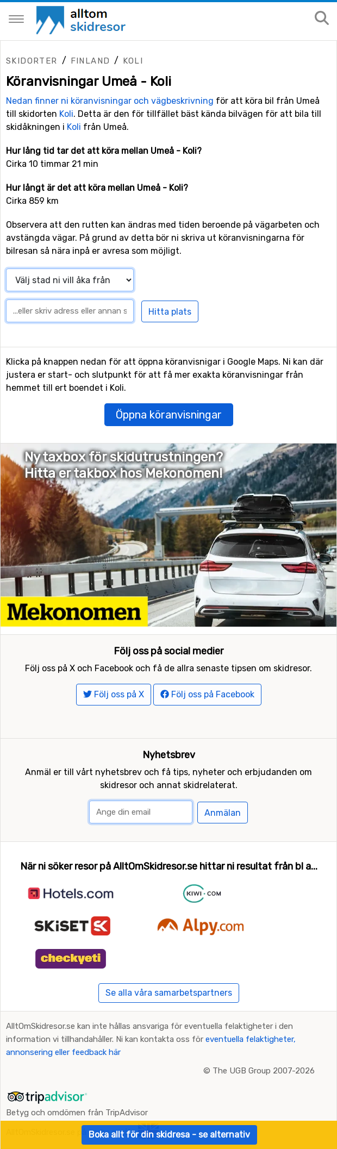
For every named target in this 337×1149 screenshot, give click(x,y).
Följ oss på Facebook (207, 694)
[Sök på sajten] (321, 19)
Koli (133, 61)
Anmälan (222, 813)
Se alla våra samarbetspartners (168, 993)
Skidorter (32, 61)
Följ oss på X (113, 694)
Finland (90, 61)
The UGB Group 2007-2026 (264, 1071)
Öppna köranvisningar (169, 414)
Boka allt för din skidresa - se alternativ (169, 1134)
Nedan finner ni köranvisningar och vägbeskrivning (110, 101)
